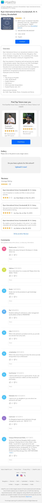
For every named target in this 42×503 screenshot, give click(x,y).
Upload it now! (21, 167)
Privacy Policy (26, 469)
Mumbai (32, 481)
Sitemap (23, 472)
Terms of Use (17, 469)
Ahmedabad (25, 484)
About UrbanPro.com (6, 469)
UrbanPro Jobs (36, 469)
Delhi (17, 481)
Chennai (12, 481)
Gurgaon (17, 484)
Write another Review (21, 234)
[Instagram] (21, 476)
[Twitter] (25, 476)
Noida (31, 484)
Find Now (21, 142)
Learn (17, 472)
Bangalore (5, 481)
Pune (37, 481)
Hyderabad (24, 481)
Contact (22, 42)
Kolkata (11, 484)
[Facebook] (17, 476)
